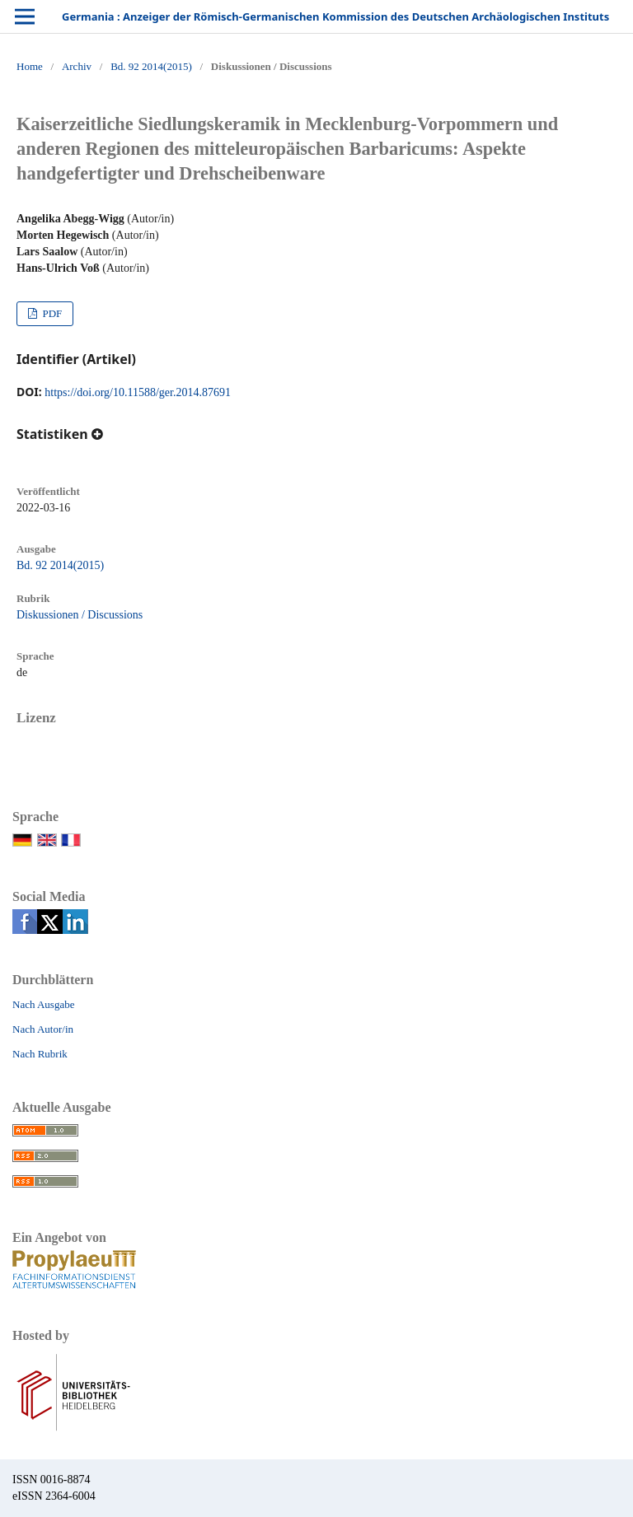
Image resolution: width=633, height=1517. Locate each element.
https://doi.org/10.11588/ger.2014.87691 (138, 392)
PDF (51, 313)
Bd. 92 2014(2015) (151, 66)
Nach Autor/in (42, 1029)
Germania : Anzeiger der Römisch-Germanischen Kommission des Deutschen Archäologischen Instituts (335, 16)
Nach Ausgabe (43, 1004)
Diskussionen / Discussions (79, 615)
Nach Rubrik (40, 1054)
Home (29, 66)
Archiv (76, 66)
